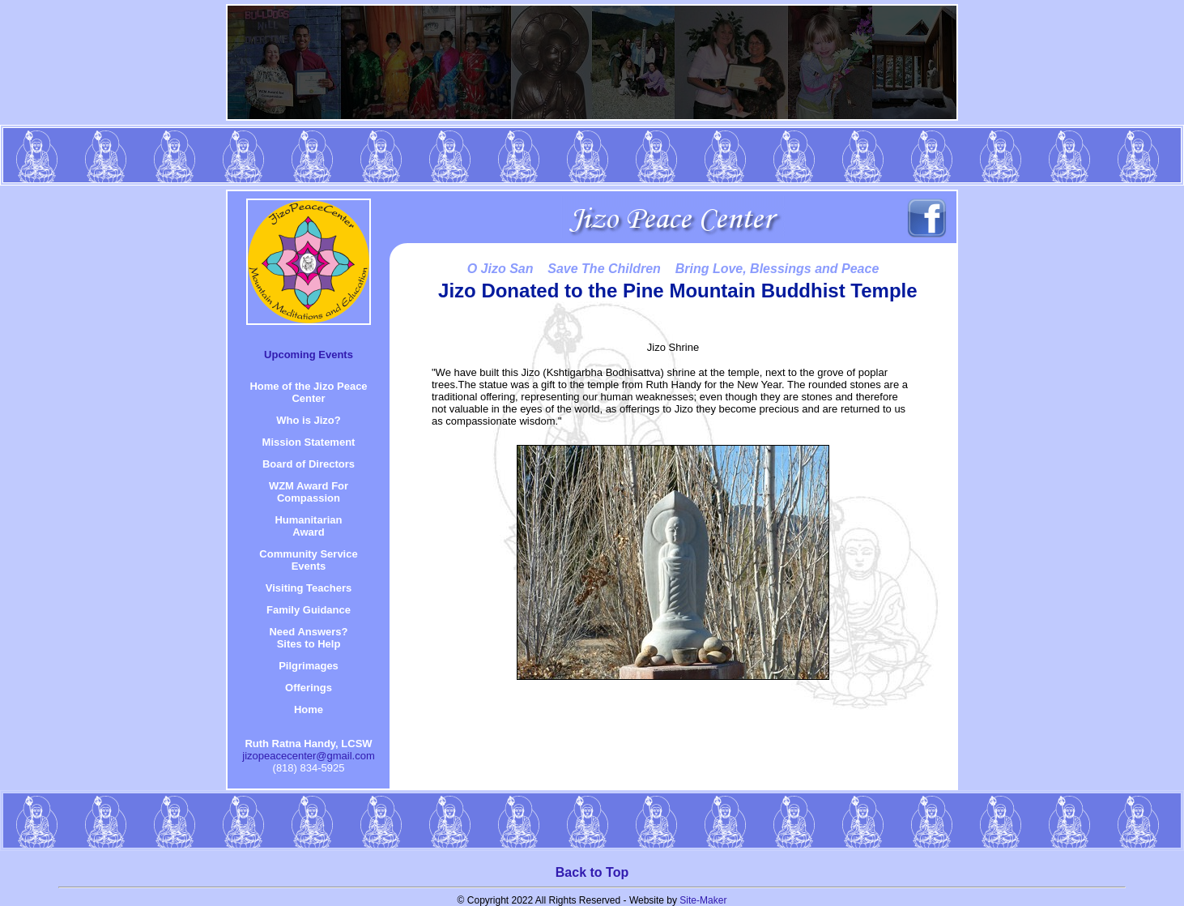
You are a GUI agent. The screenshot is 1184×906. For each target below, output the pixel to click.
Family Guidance (308, 610)
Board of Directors (308, 464)
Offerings (308, 688)
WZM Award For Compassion (308, 492)
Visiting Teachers (308, 588)
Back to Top (592, 872)
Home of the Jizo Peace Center (308, 392)
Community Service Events (308, 560)
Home (308, 709)
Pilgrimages (309, 666)
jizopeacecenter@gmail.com (308, 756)
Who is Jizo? (308, 420)
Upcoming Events (308, 354)
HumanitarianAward (308, 526)
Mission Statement (309, 442)
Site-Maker (702, 900)
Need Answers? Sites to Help (308, 638)
